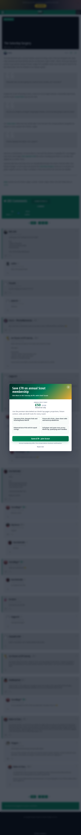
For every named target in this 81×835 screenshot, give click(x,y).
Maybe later (40, 447)
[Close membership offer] (68, 387)
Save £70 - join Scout (40, 438)
